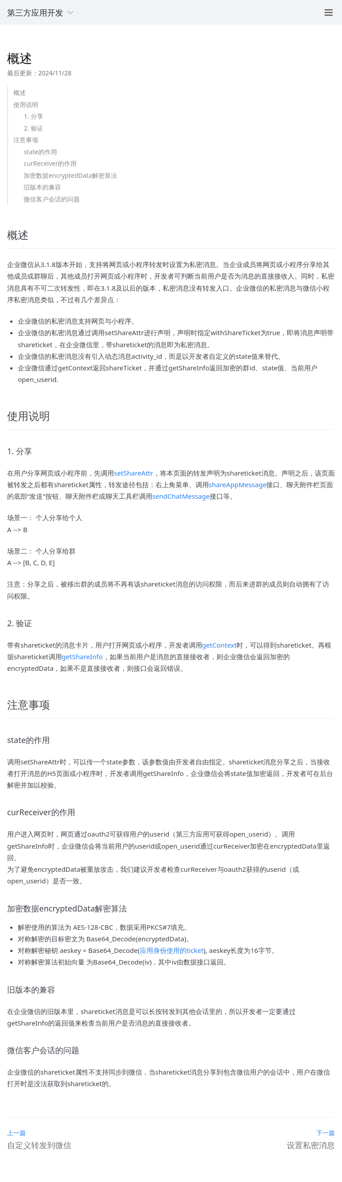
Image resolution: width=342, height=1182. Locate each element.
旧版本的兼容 (42, 187)
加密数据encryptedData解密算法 (70, 175)
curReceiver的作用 (50, 163)
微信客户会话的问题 (52, 199)
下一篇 (325, 1133)
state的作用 (40, 152)
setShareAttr (133, 472)
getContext (219, 644)
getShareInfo (82, 656)
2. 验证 (33, 128)
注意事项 (25, 139)
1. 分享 (33, 116)
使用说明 (25, 104)
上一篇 (16, 1133)
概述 (19, 92)
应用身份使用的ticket (172, 950)
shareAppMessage (238, 484)
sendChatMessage (181, 496)
